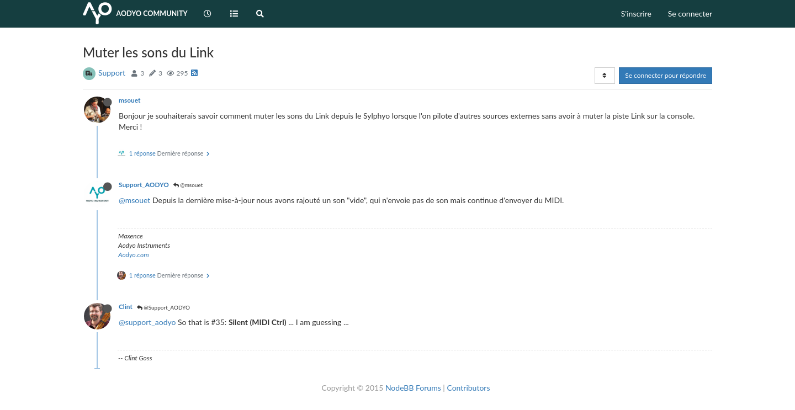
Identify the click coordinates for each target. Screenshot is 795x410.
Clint (125, 306)
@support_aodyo (147, 322)
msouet (129, 100)
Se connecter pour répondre (665, 75)
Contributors (468, 387)
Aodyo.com (133, 255)
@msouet (188, 185)
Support (111, 72)
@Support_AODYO (163, 307)
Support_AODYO (144, 184)
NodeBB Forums (413, 387)
